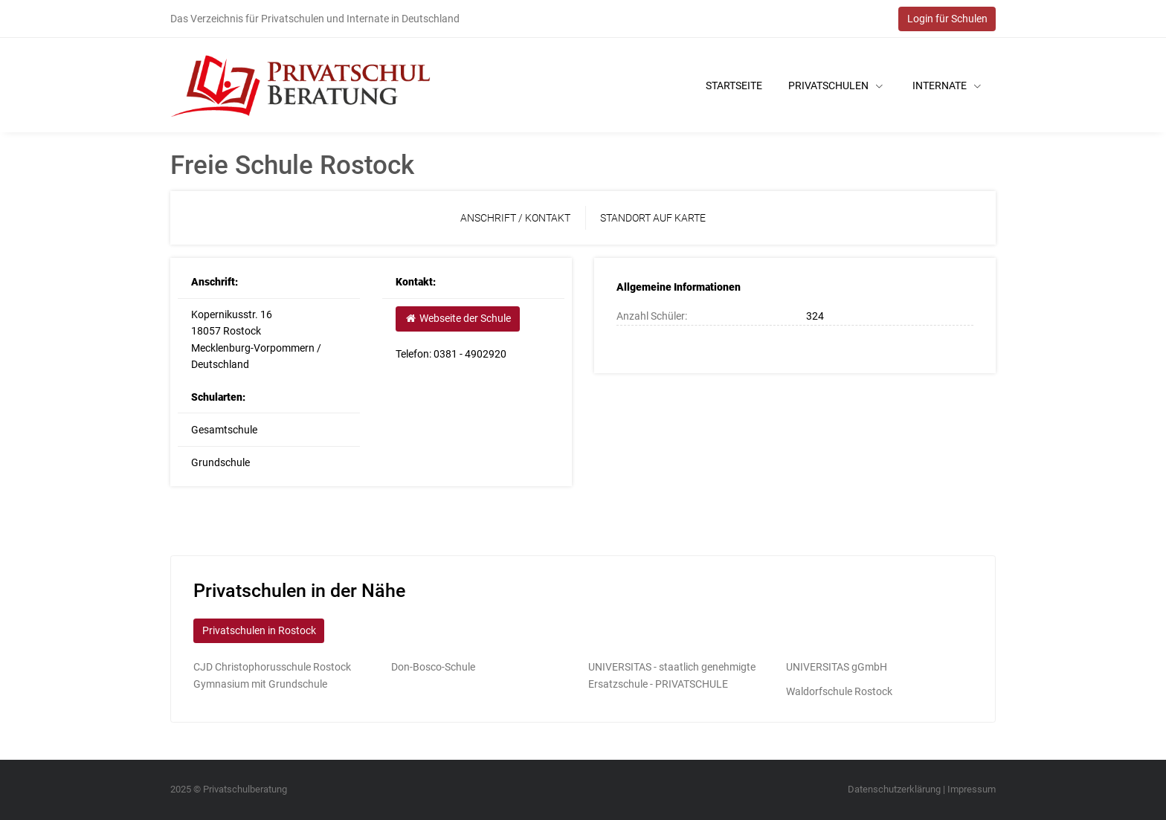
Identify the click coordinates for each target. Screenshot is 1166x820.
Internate (946, 85)
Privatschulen (835, 85)
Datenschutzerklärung (894, 789)
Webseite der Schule (457, 318)
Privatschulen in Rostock (259, 630)
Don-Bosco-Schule (433, 667)
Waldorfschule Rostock (839, 691)
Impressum (971, 789)
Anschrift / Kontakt (515, 218)
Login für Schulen (947, 19)
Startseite (734, 85)
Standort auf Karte (653, 218)
